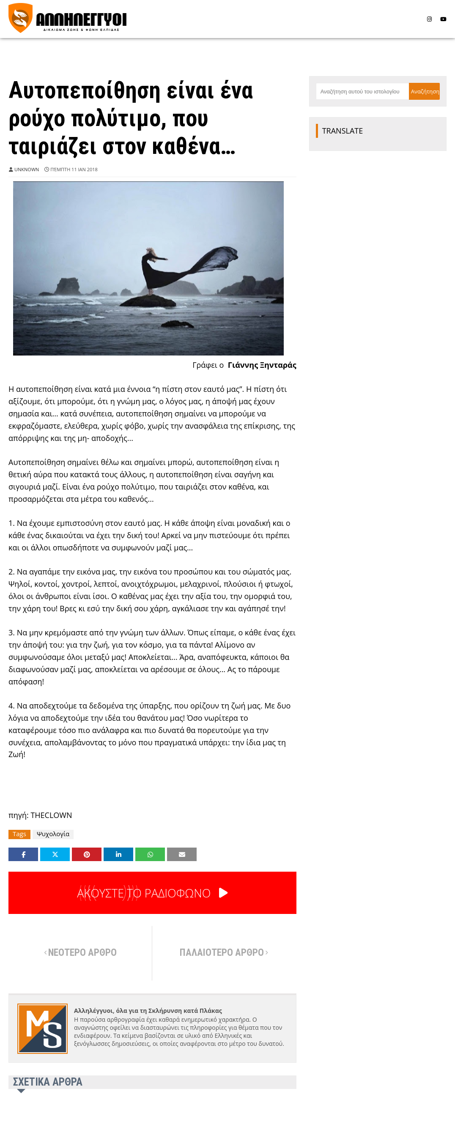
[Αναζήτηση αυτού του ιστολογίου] (362, 91)
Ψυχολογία (53, 834)
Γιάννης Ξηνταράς (262, 365)
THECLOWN (51, 815)
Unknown (26, 169)
